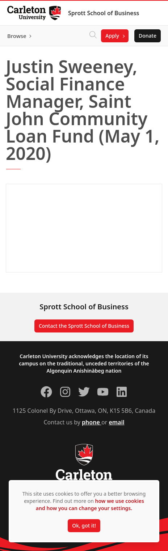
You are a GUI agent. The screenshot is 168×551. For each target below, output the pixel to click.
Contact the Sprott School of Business (84, 325)
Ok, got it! (84, 525)
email (116, 422)
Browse (16, 35)
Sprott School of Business (103, 13)
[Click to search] (93, 35)
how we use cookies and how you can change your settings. (90, 504)
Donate (147, 35)
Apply (112, 35)
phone (91, 422)
